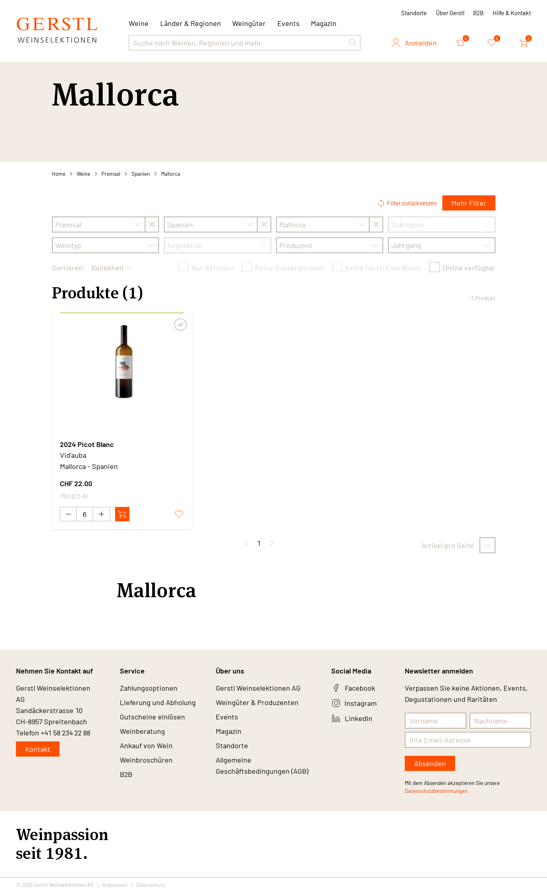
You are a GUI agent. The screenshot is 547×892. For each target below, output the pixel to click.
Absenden (430, 763)
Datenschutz (150, 885)
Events (288, 23)
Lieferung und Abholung (158, 702)
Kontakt (37, 749)
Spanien (140, 174)
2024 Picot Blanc (87, 444)
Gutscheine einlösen (152, 716)
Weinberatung (142, 731)
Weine (83, 174)
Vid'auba (73, 455)
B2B (478, 12)
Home (59, 174)
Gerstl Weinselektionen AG (258, 687)
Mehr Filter (469, 203)
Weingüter (249, 23)
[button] (353, 43)
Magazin (323, 23)
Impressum (114, 885)
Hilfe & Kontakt (512, 12)
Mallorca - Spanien (89, 466)
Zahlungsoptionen (148, 687)
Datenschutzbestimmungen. (437, 791)
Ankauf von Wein (146, 745)
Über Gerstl (450, 12)
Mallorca (170, 174)
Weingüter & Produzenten (257, 702)
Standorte (414, 12)
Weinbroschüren (146, 759)
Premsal (110, 174)
